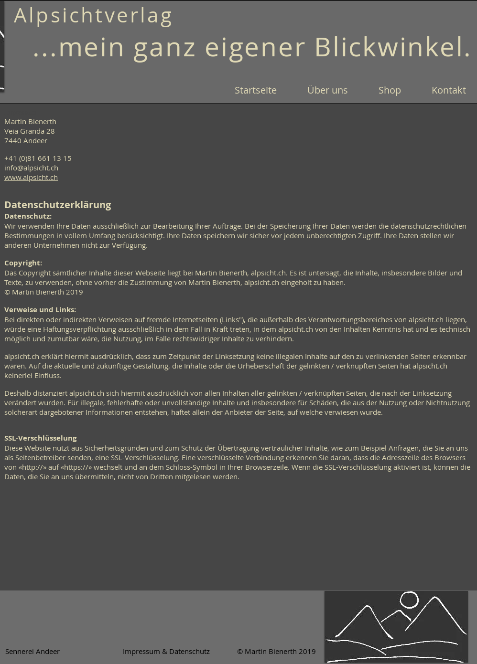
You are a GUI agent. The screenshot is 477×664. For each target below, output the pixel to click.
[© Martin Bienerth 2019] (276, 651)
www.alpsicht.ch (31, 177)
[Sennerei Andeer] (32, 651)
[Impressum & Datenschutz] (166, 651)
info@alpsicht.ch (31, 167)
